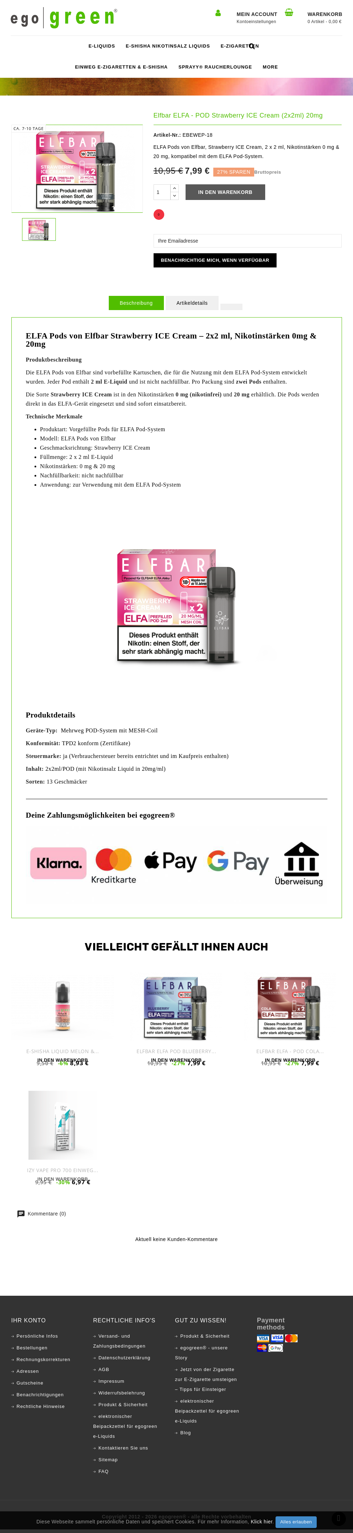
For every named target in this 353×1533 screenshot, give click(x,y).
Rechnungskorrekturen (44, 1363)
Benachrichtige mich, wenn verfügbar (215, 260)
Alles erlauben (296, 1521)
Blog (185, 1436)
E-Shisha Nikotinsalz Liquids (168, 46)
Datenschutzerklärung (124, 1361)
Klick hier (261, 1521)
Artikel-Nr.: (167, 135)
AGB (103, 1373)
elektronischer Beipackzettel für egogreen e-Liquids (125, 1429)
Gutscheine (30, 1386)
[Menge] (162, 192)
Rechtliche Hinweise (41, 1410)
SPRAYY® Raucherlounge (215, 67)
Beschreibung (136, 303)
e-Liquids (102, 46)
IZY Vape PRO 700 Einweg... (62, 1172)
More (270, 67)
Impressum (111, 1384)
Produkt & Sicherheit (123, 1408)
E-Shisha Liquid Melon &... (62, 1051)
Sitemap (108, 1463)
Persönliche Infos (37, 1339)
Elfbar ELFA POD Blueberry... (176, 1051)
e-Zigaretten (240, 46)
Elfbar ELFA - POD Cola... (290, 1051)
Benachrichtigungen (40, 1398)
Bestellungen (32, 1351)
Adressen (28, 1374)
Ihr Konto (28, 1324)
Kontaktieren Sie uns (123, 1451)
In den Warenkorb (225, 192)
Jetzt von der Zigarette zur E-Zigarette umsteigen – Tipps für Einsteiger (206, 1383)
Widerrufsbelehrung (121, 1396)
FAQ (103, 1475)
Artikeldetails (192, 303)
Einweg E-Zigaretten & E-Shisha (121, 67)
